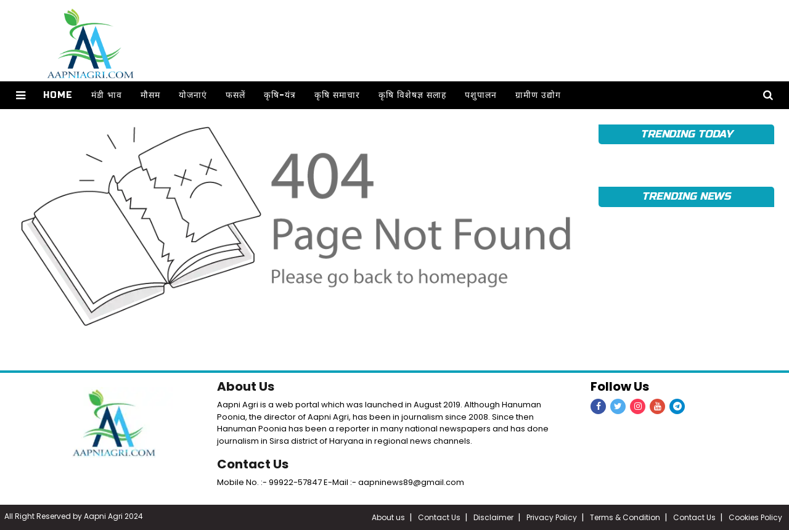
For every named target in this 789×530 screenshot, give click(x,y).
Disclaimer (493, 517)
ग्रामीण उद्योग (538, 95)
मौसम (150, 95)
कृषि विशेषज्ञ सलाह (412, 95)
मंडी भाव (106, 95)
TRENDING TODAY (686, 134)
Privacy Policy (551, 517)
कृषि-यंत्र (280, 95)
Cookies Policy (755, 517)
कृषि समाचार (337, 95)
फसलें (235, 95)
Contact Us (252, 464)
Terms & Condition (625, 517)
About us (388, 517)
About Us (245, 386)
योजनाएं (193, 95)
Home (58, 95)
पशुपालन (481, 95)
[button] (20, 95)
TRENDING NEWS (686, 196)
